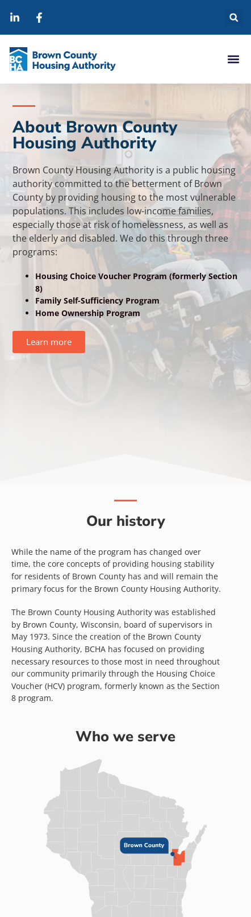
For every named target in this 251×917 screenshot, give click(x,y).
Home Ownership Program (87, 313)
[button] (233, 17)
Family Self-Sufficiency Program (97, 300)
